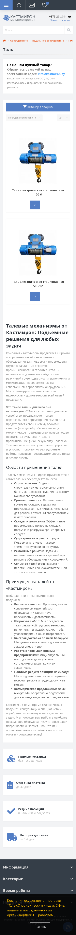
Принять (40, 927)
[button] (31, 5)
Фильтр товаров (38, 107)
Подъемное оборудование (48, 40)
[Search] (68, 30)
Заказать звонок (60, 20)
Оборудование (19, 40)
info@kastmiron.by (51, 74)
